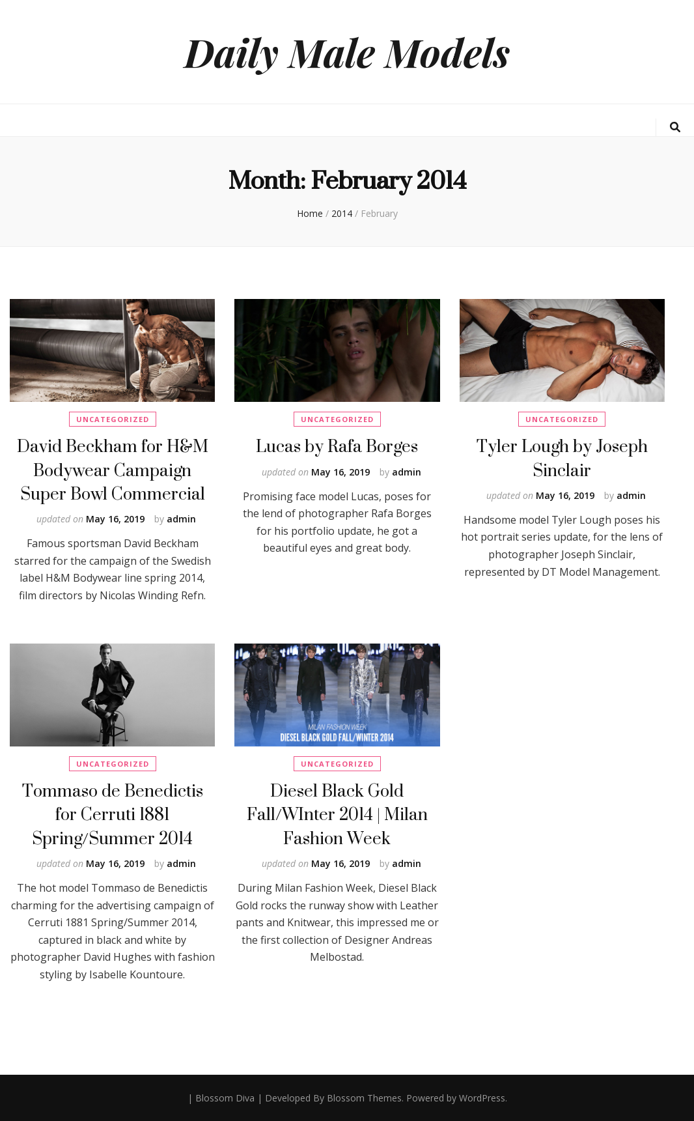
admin (181, 519)
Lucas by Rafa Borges (337, 446)
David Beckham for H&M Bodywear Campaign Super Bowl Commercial (112, 470)
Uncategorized (112, 419)
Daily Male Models (347, 51)
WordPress (482, 1098)
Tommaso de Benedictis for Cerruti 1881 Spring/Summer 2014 (112, 814)
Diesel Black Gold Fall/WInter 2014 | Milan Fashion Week (337, 814)
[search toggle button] (675, 127)
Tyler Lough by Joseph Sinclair (562, 457)
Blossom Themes (364, 1098)
